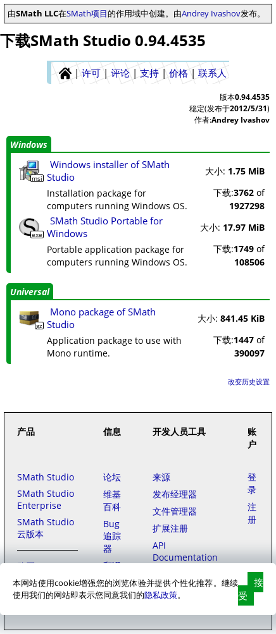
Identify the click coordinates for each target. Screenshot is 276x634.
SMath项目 (87, 13)
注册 (252, 513)
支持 (149, 72)
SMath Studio (45, 477)
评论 (120, 72)
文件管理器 (175, 511)
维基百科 (112, 500)
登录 (252, 483)
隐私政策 (160, 594)
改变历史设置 (249, 381)
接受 (250, 589)
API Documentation (185, 551)
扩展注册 (170, 528)
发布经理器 (175, 494)
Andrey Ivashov (211, 13)
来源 (161, 477)
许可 (91, 72)
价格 (178, 72)
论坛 (112, 477)
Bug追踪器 (112, 536)
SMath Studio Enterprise (45, 499)
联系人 (212, 72)
